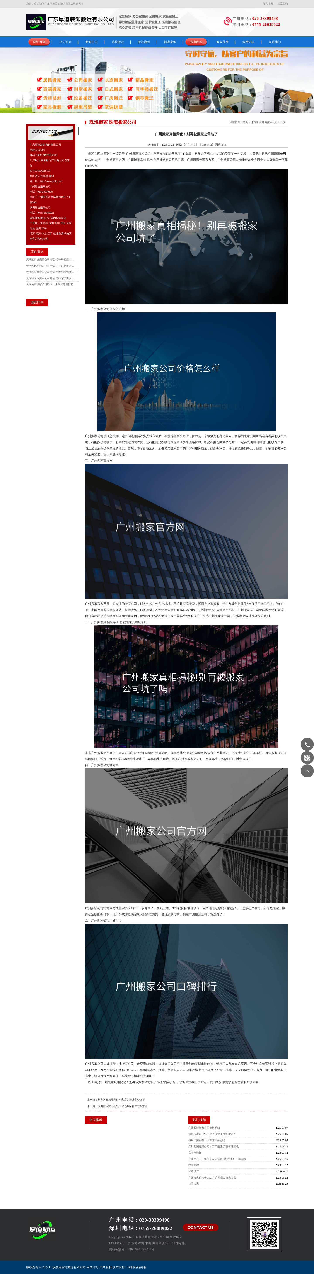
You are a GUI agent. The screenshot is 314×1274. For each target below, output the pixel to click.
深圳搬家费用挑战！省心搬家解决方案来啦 (122, 1106)
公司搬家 (193, 1183)
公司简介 (65, 42)
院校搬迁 (118, 42)
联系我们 (282, 3)
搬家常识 (170, 42)
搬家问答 (196, 42)
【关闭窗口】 (207, 144)
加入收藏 (268, 3)
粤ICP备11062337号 (141, 1249)
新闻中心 (91, 42)
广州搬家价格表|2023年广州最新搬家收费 (212, 1177)
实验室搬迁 (194, 1152)
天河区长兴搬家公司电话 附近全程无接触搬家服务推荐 (51, 271)
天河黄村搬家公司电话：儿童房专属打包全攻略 (51, 284)
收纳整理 (193, 1165)
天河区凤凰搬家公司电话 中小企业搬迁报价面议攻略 (51, 265)
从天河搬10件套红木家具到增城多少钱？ (121, 1099)
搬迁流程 (144, 42)
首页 (245, 122)
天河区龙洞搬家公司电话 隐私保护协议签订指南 (51, 278)
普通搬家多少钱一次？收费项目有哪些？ (212, 1133)
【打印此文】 (190, 144)
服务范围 (222, 42)
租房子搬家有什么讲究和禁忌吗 (206, 1140)
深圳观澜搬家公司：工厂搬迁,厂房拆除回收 (213, 1146)
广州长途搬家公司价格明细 (204, 1127)
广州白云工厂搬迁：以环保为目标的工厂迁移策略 (217, 1158)
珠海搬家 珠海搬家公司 (264, 122)
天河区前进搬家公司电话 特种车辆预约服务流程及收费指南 (51, 259)
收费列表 (248, 42)
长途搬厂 (193, 1171)
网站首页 (39, 42)
